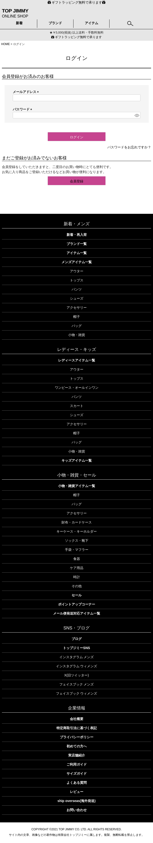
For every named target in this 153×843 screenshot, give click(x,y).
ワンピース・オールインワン (76, 388)
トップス (76, 280)
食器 (76, 559)
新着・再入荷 (77, 235)
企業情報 (76, 708)
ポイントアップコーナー (76, 604)
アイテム (91, 23)
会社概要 (76, 719)
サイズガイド (77, 773)
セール (77, 595)
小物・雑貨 (76, 335)
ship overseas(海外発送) (76, 801)
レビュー (76, 792)
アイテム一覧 (77, 253)
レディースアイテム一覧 (76, 360)
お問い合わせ (77, 810)
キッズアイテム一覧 (76, 460)
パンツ (77, 289)
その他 (77, 586)
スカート (76, 406)
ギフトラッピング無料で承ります (76, 37)
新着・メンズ (77, 223)
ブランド (55, 23)
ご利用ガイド (77, 764)
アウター (76, 271)
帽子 (76, 317)
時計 (76, 577)
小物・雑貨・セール (76, 475)
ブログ (77, 639)
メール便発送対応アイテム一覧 (76, 613)
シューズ (76, 298)
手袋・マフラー (76, 550)
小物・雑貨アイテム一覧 (76, 486)
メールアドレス (27, 92)
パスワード (23, 109)
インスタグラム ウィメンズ (76, 666)
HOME (5, 44)
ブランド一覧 (77, 244)
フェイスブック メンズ (76, 684)
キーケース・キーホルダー (76, 531)
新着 (19, 23)
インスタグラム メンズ (76, 657)
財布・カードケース (76, 522)
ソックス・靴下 (76, 540)
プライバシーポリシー (76, 737)
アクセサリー (77, 307)
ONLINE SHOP (15, 13)
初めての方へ (77, 746)
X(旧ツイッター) (76, 675)
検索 (130, 22)
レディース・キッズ (76, 349)
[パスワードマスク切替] (136, 115)
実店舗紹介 (76, 755)
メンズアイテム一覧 (76, 262)
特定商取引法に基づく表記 (76, 728)
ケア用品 (76, 568)
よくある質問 (77, 783)
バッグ (77, 326)
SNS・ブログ (76, 628)
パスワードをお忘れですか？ (129, 147)
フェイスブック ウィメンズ (76, 693)
